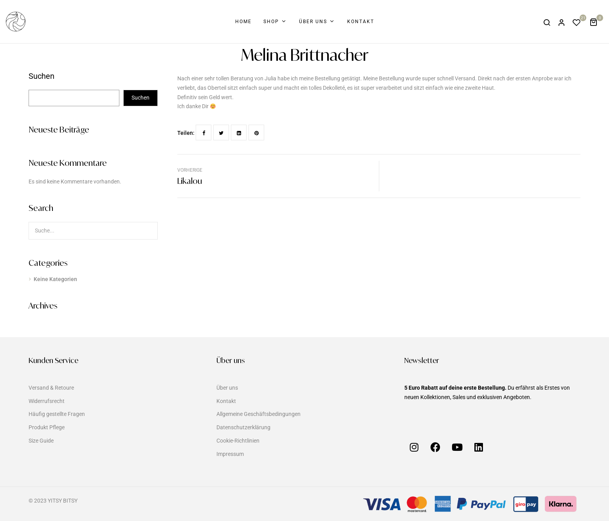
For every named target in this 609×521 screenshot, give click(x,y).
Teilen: (186, 133)
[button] (596, 21)
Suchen (41, 76)
